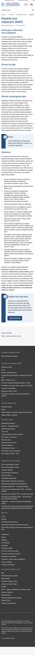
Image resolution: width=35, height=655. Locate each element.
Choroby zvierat (21, 14)
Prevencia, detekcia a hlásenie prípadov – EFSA (15, 383)
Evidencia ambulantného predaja (11, 598)
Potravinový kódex (7, 548)
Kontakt (3, 519)
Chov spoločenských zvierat (10, 467)
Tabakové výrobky (6, 470)
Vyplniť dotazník (14, 318)
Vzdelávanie (5, 534)
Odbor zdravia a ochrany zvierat (11, 336)
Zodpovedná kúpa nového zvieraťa (12, 434)
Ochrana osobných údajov (9, 584)
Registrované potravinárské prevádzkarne (14, 484)
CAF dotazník (5, 543)
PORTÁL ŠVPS (5, 600)
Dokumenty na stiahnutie (9, 556)
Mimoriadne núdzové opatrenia (10, 451)
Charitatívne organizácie (8, 478)
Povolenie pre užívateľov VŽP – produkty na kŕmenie (17, 494)
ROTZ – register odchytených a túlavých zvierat (15, 589)
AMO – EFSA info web (8, 380)
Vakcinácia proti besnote (9, 442)
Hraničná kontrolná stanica (9, 522)
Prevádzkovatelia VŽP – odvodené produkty (14, 486)
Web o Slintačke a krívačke (9, 356)
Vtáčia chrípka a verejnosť (9, 415)
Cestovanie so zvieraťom (9, 437)
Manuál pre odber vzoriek (9, 391)
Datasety (4, 540)
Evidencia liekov (6, 595)
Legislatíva (4, 545)
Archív (3, 370)
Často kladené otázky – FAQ (10, 453)
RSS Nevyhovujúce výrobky (9, 576)
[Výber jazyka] (26, 4)
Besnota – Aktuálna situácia (10, 426)
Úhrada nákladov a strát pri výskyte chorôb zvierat (16, 412)
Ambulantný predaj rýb (8, 423)
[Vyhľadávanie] (16, 10)
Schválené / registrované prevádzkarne (13, 559)
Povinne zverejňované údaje (9, 551)
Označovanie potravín (8, 448)
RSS (2, 573)
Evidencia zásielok (7, 592)
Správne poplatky (6, 562)
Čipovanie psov (6, 440)
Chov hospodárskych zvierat (10, 464)
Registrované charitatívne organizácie (12, 481)
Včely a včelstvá (6, 475)
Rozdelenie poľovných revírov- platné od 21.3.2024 (16, 385)
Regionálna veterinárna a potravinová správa (14, 525)
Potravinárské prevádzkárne (9, 473)
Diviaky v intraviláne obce (9, 372)
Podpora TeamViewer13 (8, 603)
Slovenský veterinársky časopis (11, 554)
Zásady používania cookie (9, 581)
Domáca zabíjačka (7, 445)
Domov (3, 14)
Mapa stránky (5, 578)
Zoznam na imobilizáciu (8, 388)
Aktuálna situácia (6, 367)
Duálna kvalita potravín (8, 429)
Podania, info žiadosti (8, 565)
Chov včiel (4, 431)
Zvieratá (11, 14)
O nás (3, 516)
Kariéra (3, 537)
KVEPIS (3, 587)
